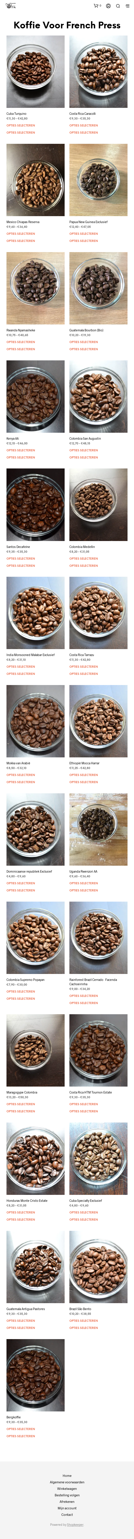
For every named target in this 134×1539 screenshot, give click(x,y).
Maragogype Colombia (21, 1092)
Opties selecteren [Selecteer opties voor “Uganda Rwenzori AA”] (83, 883)
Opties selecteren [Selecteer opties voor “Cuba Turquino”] (20, 125)
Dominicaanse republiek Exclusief (29, 871)
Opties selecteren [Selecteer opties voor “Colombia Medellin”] (83, 558)
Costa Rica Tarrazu (81, 655)
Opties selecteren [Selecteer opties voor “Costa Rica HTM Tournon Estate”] (83, 1104)
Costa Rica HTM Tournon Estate (90, 1092)
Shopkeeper (75, 1524)
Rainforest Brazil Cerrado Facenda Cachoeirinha (93, 982)
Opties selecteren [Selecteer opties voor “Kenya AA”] (20, 450)
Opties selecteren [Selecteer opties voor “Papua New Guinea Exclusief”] (83, 234)
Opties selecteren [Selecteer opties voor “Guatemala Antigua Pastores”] (20, 1321)
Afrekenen (67, 1501)
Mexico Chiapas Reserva (22, 222)
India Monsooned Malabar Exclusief (30, 655)
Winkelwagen (67, 1488)
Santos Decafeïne (18, 547)
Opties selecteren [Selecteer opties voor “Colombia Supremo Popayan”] (20, 991)
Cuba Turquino (16, 113)
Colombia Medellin (82, 547)
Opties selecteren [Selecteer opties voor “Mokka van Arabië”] (20, 775)
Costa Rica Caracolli (82, 113)
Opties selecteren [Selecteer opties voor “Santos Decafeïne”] (20, 558)
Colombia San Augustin (85, 438)
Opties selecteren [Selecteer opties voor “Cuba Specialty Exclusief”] (83, 1212)
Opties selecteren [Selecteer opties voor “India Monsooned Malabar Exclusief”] (20, 667)
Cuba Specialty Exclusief (85, 1200)
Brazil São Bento (80, 1309)
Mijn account (67, 1508)
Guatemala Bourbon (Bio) (86, 330)
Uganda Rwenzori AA (83, 871)
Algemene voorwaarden (67, 1482)
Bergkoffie (13, 1417)
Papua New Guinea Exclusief (88, 222)
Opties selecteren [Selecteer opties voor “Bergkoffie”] (20, 1429)
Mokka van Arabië (18, 763)
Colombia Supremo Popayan (25, 980)
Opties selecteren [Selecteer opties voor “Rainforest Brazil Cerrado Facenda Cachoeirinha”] (83, 996)
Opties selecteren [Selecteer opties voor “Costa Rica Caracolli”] (83, 125)
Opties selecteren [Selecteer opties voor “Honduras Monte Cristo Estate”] (20, 1212)
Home (67, 1475)
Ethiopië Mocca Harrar (84, 763)
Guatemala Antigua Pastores (25, 1309)
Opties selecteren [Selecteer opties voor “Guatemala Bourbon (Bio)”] (83, 342)
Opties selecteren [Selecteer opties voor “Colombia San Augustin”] (83, 450)
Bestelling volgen (67, 1495)
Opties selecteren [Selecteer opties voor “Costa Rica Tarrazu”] (83, 667)
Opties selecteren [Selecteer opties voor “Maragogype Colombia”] (20, 1104)
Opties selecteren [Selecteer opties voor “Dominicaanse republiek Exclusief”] (20, 883)
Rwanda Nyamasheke (20, 330)
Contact (67, 1514)
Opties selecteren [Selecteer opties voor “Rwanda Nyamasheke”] (20, 342)
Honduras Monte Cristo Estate (27, 1200)
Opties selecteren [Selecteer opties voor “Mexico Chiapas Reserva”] (20, 234)
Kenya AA (12, 438)
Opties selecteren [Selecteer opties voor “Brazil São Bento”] (83, 1321)
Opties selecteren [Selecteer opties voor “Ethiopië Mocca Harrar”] (83, 775)
